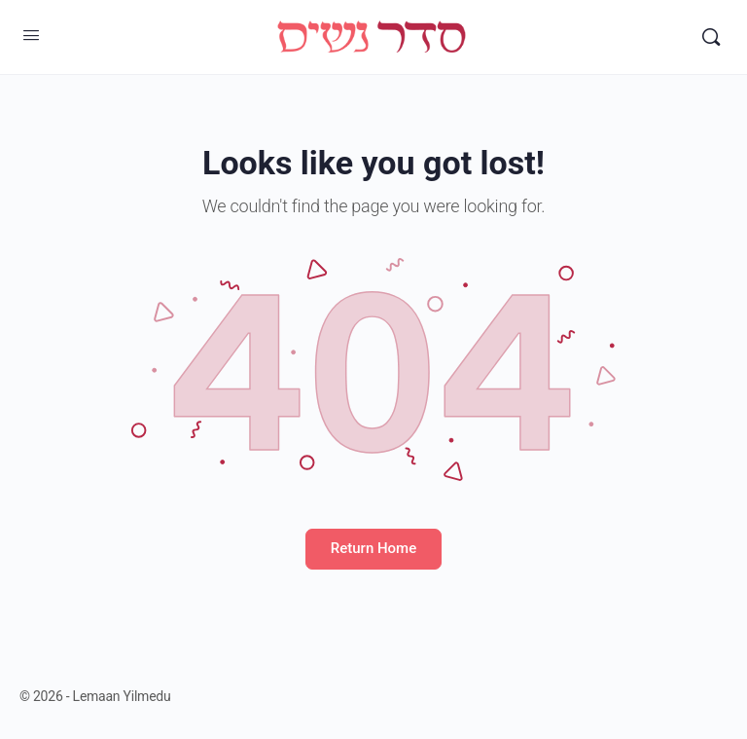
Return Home (373, 548)
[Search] (711, 37)
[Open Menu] (31, 35)
